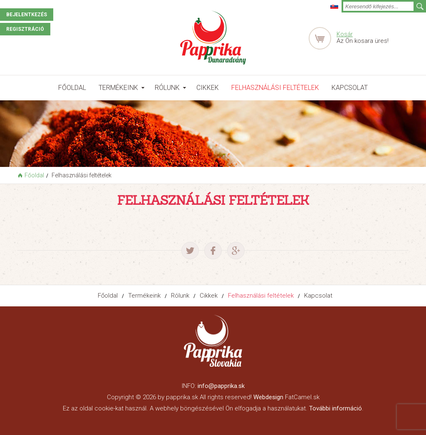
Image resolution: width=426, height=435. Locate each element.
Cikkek (207, 88)
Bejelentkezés (26, 14)
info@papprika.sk (221, 386)
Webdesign (268, 397)
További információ (335, 408)
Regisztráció (25, 29)
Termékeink (118, 88)
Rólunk (167, 88)
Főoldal (72, 88)
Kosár (345, 34)
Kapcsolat (350, 88)
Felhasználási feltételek (275, 88)
